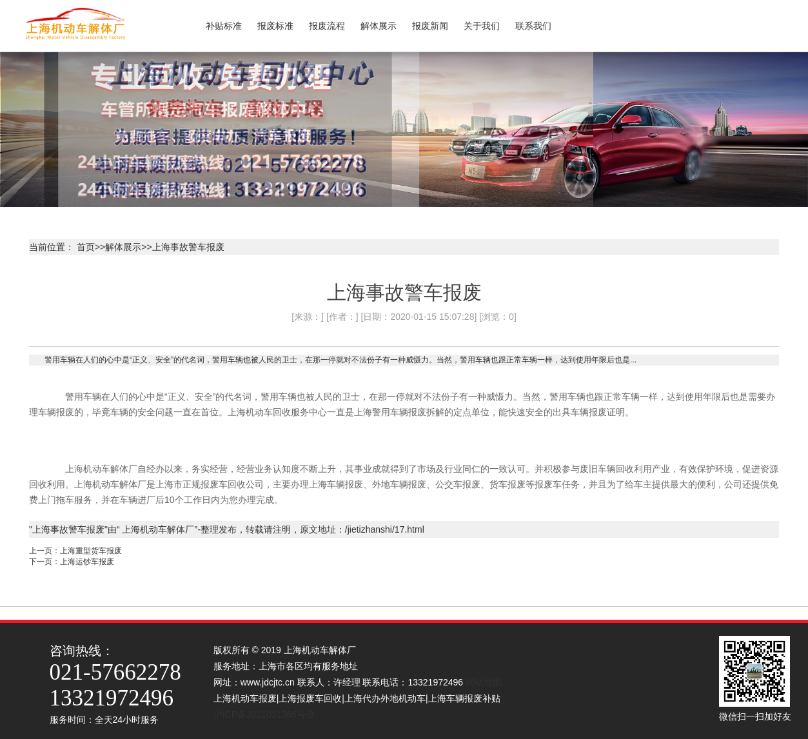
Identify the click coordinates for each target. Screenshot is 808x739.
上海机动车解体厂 (157, 529)
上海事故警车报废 (188, 247)
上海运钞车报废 (87, 561)
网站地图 (484, 682)
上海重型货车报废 (91, 550)
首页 (86, 247)
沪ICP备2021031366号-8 (266, 714)
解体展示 (123, 247)
